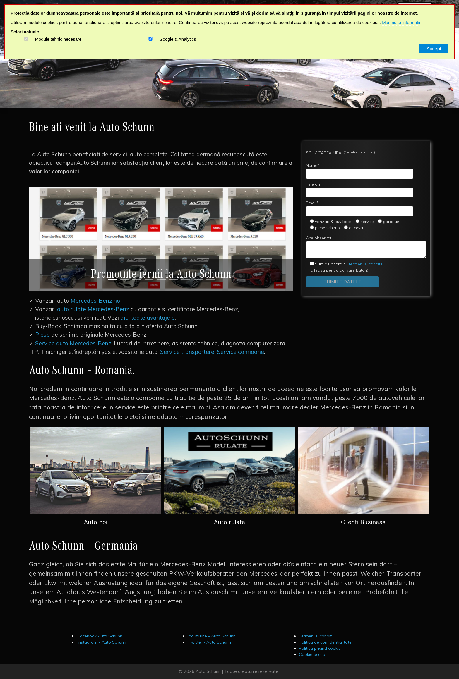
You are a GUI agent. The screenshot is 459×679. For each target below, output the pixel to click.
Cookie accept (313, 654)
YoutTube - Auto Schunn (212, 636)
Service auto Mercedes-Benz (73, 343)
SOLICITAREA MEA (340, 152)
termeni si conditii (348, 264)
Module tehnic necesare (58, 39)
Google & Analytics (177, 39)
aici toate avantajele (147, 317)
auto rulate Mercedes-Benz (93, 309)
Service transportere (187, 351)
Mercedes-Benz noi (96, 300)
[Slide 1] (112, 279)
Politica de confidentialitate (325, 642)
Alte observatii (366, 247)
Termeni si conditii (316, 636)
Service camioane (240, 351)
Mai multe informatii (401, 22)
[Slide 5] (161, 279)
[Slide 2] (124, 279)
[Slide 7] (185, 279)
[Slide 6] (173, 279)
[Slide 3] (136, 279)
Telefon (359, 189)
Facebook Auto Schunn (99, 636)
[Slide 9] (210, 279)
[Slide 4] (149, 279)
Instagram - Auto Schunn (101, 642)
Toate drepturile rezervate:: (252, 671)
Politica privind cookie (320, 648)
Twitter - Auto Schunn (209, 642)
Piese (42, 334)
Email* (359, 208)
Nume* (359, 171)
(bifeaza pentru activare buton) (344, 267)
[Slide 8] (198, 279)
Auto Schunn (208, 671)
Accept (434, 48)
